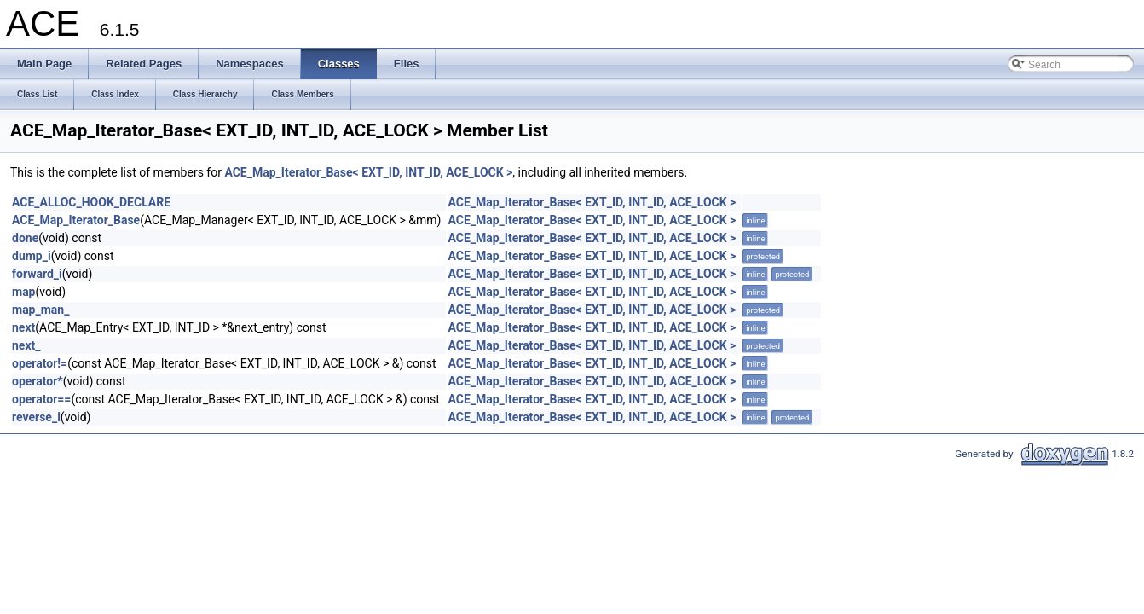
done (25, 238)
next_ (26, 345)
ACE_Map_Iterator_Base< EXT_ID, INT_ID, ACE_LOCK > (368, 172)
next (23, 327)
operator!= (39, 363)
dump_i (31, 256)
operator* (37, 381)
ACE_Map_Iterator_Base (76, 220)
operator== (41, 399)
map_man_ (40, 309)
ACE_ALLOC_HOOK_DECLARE (91, 202)
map (24, 291)
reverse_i (36, 417)
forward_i (37, 274)
